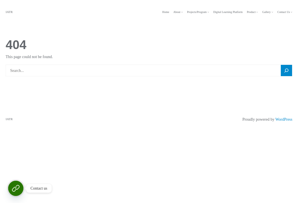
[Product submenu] (257, 12)
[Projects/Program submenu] (208, 12)
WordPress (283, 119)
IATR (9, 12)
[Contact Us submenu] (291, 12)
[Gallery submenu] (272, 12)
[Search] (286, 70)
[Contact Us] (15, 188)
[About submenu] (182, 12)
